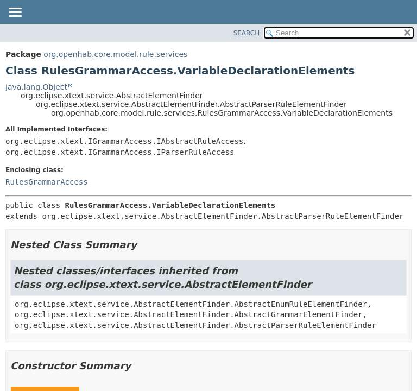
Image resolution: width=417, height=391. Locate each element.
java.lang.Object (36, 87)
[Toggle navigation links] (14, 13)
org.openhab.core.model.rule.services (115, 54)
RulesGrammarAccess (46, 182)
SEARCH (246, 33)
